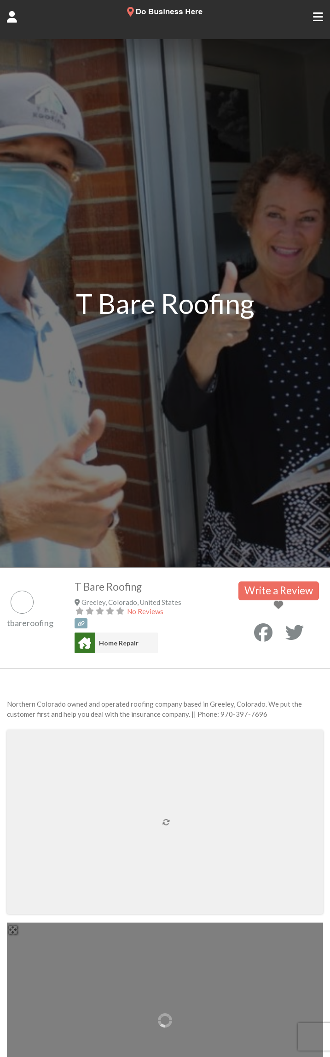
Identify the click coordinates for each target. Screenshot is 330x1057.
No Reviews (145, 611)
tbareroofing (30, 623)
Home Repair (119, 643)
